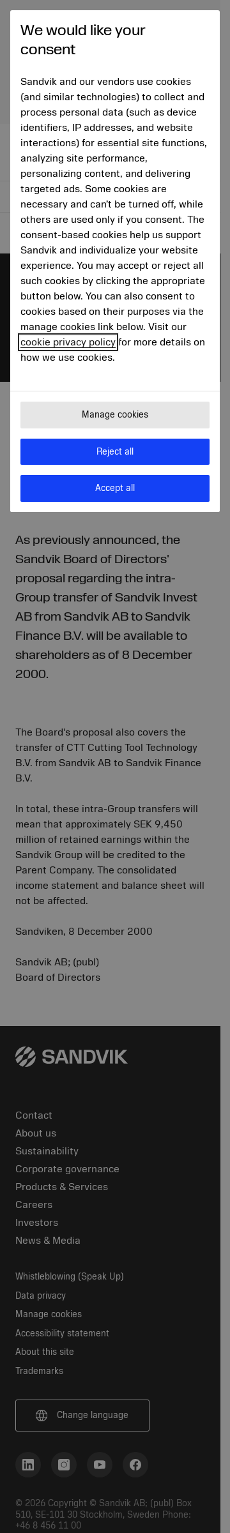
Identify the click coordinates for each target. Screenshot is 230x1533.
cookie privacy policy (68, 342)
